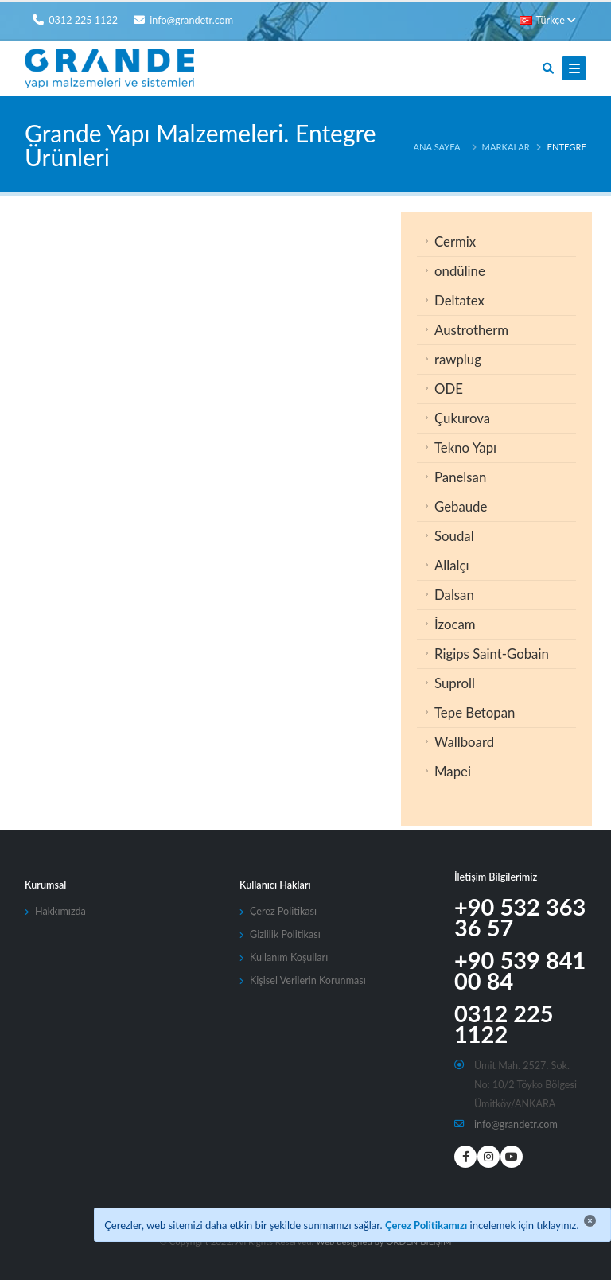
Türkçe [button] (548, 20)
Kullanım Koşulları (289, 957)
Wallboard (464, 741)
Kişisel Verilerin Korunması (308, 980)
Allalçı (451, 565)
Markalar (506, 147)
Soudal (454, 535)
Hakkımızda (60, 911)
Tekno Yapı (465, 447)
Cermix (455, 241)
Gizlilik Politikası (285, 934)
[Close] (590, 1221)
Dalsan (454, 594)
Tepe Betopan (474, 712)
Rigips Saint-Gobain (491, 653)
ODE (448, 388)
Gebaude (460, 506)
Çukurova (462, 418)
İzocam (455, 624)
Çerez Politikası (283, 911)
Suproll (454, 683)
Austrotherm (471, 329)
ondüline (459, 271)
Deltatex (459, 300)
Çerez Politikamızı (426, 1225)
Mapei (452, 771)
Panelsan (460, 477)
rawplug (457, 359)
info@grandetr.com (516, 1124)
